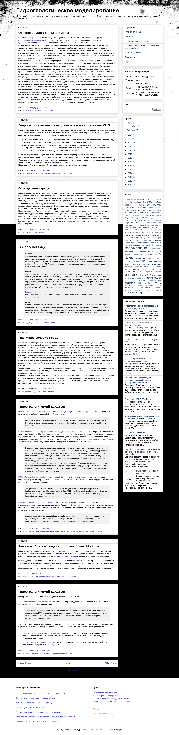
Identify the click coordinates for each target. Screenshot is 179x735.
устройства (148, 283)
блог (40, 654)
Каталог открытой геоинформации (106, 695)
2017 (130, 162)
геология (46, 654)
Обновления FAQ (31, 247)
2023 (130, 139)
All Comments (100, 714)
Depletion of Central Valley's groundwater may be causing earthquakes (47, 411)
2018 (130, 158)
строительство (131, 278)
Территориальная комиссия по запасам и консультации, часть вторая (45, 717)
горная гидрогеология (33, 173)
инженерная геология (148, 235)
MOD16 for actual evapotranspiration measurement (39, 477)
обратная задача (59, 577)
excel (142, 199)
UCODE (158, 208)
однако (128, 261)
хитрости (129, 288)
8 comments (45, 170)
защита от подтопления (34, 110)
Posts (96, 709)
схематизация (49, 323)
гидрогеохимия (131, 225)
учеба (158, 283)
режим (143, 269)
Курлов (127, 243)
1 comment (45, 528)
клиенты (128, 240)
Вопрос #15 (30, 292)
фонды (140, 285)
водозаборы (156, 215)
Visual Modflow (45, 577)
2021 (130, 146)
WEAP (149, 210)
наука (151, 251)
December (132, 126)
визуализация (138, 215)
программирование (142, 267)
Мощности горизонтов (135, 433)
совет (135, 275)
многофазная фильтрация (151, 245)
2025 (130, 123)
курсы (133, 243)
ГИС (26, 531)
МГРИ (149, 243)
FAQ (26, 323)
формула (149, 285)
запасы (135, 232)
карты (150, 238)
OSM (135, 205)
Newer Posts (24, 663)
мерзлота (56, 173)
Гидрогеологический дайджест (41, 406)
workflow (128, 213)
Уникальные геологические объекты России (36, 602)
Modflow (27, 577)
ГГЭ (131, 220)
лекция (139, 243)
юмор (139, 293)
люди (144, 243)
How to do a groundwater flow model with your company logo (47, 633)
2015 (130, 169)
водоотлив (129, 218)
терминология (155, 280)
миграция (136, 245)
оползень (135, 261)
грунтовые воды (141, 230)
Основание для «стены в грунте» (43, 32)
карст (145, 238)
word (159, 210)
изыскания (129, 235)
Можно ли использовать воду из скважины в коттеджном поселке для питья (50, 432)
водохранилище (155, 218)
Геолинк (138, 220)
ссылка (72, 531)
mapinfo (128, 202)
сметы (158, 272)
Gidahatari (71, 624)
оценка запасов (38, 232)
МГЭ (158, 242)
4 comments (45, 229)
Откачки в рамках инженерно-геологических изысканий (138, 359)
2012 (130, 181)
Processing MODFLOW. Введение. (140, 399)
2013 (130, 177)
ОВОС (158, 258)
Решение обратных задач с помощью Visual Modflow (58, 546)
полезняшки (72, 577)
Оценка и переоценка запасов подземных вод (35, 698)
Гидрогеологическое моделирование (67, 10)
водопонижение (141, 218)
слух (153, 271)
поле (71, 173)
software (142, 207)
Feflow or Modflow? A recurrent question (39, 642)
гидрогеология (131, 222)
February (131, 130)
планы (127, 264)
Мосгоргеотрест (131, 251)
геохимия (157, 220)
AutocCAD (129, 199)
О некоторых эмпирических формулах (142, 416)
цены (136, 288)
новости (151, 254)
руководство (130, 271)
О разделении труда (33, 188)
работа (136, 269)
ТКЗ (139, 283)
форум (158, 285)
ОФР (142, 261)
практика (49, 110)
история (128, 238)
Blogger (119, 729)
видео (128, 215)
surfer (151, 208)
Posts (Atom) (72, 670)
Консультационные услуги (136, 41)
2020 (130, 150)
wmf (154, 210)
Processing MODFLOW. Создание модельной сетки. (37, 722)
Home (68, 663)
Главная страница (133, 32)
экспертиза (131, 292)
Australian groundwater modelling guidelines (36, 502)
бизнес (136, 212)
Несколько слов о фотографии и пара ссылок (111, 702)
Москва (143, 251)
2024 (130, 135)
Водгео (148, 215)
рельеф (151, 269)
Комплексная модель (134, 52)
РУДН (158, 269)
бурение (148, 213)
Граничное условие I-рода (38, 337)
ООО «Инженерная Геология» (104, 692)
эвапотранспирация (93, 531)
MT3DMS (128, 205)
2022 (130, 142)
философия (130, 285)
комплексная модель (151, 240)
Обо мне (129, 36)
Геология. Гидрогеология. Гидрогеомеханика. (111, 699)
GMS (159, 199)
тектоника (80, 531)
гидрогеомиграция (154, 222)
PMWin (157, 204)
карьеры (47, 173)
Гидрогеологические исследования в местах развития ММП (64, 125)
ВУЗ (126, 220)
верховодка (156, 213)
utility (127, 210)
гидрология (144, 225)
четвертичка (145, 288)
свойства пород (143, 272)
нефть (158, 251)
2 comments (45, 389)
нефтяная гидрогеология (135, 254)
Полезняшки (130, 57)
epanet (136, 199)
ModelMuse (137, 202)
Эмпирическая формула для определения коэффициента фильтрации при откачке (138, 380)
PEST (148, 205)
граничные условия (32, 392)
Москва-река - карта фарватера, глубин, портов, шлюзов (40, 712)
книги (37, 531)
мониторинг (156, 248)
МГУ (154, 243)
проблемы (129, 267)
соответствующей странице (65, 556)
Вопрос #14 (30, 254)
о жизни (64, 173)
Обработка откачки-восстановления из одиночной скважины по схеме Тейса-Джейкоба (142, 451)
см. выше (90, 305)
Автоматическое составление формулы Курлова (138, 324)
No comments (46, 108)
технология (130, 283)
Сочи (141, 275)
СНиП (127, 275)
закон (31, 531)
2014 (130, 173)
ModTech (157, 202)
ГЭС (151, 230)
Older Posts (110, 663)
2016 (130, 165)
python (128, 207)
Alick (138, 80)
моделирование (36, 323)
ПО (131, 264)
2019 (130, 154)
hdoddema (100, 729)
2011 (130, 185)
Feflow (27, 654)
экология (157, 290)
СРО (147, 275)
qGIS (134, 207)
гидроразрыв (156, 225)
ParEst (35, 577)
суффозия (141, 278)
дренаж (158, 230)
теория (141, 280)
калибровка (136, 238)
